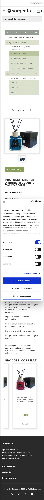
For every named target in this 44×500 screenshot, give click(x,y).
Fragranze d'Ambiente (22, 42)
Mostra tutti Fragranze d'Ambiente (20, 48)
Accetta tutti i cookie (22, 281)
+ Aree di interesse (14, 19)
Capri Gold (15, 82)
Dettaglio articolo (22, 110)
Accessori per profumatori (22, 69)
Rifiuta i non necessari (22, 296)
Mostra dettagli (30, 273)
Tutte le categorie (22, 33)
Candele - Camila (22, 74)
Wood (13, 93)
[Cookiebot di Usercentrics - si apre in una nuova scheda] (31, 201)
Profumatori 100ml (19, 59)
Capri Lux (15, 87)
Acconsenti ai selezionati (21, 288)
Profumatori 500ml (19, 54)
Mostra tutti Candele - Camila (23, 78)
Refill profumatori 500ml (21, 64)
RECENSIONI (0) (14, 169)
